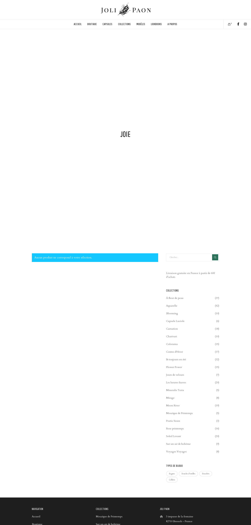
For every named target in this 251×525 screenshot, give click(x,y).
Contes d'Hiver (174, 352)
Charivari (171, 336)
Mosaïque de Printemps (179, 413)
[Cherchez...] (192, 257)
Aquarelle (171, 306)
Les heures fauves (176, 382)
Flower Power (174, 367)
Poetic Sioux (173, 421)
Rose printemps (175, 428)
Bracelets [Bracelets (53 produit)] (205, 473)
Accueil (36, 516)
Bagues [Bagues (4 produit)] (172, 473)
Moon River (173, 405)
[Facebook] (236, 24)
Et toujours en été (176, 359)
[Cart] (227, 24)
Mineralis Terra (175, 390)
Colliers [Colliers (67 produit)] (172, 479)
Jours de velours (175, 375)
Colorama (172, 344)
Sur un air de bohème (178, 444)
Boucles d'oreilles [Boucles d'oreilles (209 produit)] (188, 473)
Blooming (172, 313)
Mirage (170, 398)
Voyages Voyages (176, 451)
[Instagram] (243, 24)
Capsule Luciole (175, 321)
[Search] (215, 257)
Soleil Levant (173, 436)
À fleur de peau (174, 298)
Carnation (172, 329)
